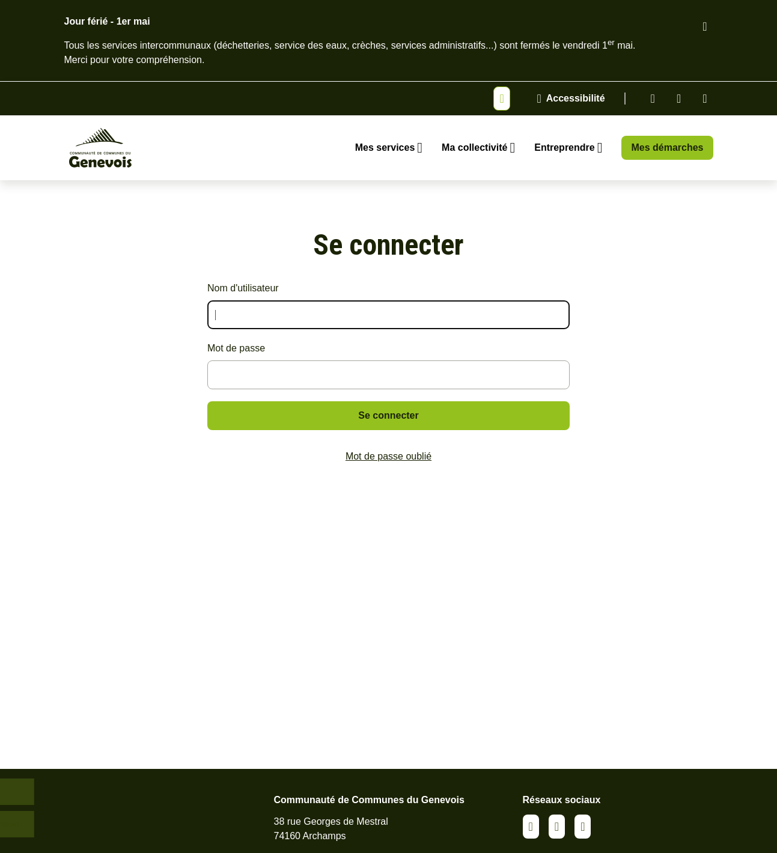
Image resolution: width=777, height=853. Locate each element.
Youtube (704, 99)
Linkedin (653, 99)
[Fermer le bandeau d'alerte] (704, 26)
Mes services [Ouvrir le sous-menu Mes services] (385, 147)
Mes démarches (667, 147)
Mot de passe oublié (388, 456)
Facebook (679, 99)
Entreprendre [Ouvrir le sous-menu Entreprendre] (564, 147)
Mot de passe (236, 348)
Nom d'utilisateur (243, 288)
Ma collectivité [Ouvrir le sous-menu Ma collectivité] (474, 147)
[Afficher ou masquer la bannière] (501, 99)
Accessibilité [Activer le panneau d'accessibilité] (575, 98)
